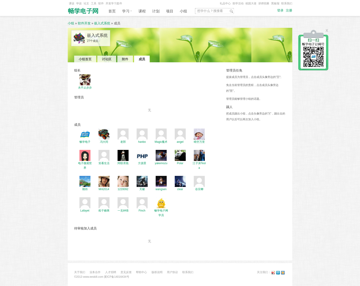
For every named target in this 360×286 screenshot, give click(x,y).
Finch (142, 210)
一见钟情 (123, 210)
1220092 (123, 189)
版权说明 (157, 272)
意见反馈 (126, 272)
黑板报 (275, 3)
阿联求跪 (123, 163)
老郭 (123, 141)
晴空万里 (199, 141)
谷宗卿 (199, 189)
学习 (127, 11)
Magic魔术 (161, 141)
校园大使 (250, 3)
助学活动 (238, 3)
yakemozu (161, 163)
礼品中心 (225, 3)
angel (180, 141)
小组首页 (85, 59)
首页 (112, 11)
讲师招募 (263, 3)
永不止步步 (85, 87)
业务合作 (95, 272)
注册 (289, 10)
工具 (93, 3)
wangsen (160, 189)
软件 (101, 3)
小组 (183, 11)
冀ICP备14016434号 (116, 276)
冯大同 (104, 141)
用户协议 (172, 272)
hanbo (142, 141)
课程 (142, 11)
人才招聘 (110, 272)
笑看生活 (104, 163)
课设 (71, 3)
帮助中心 (141, 272)
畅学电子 (84, 141)
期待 (85, 189)
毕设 (79, 3)
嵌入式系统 (102, 23)
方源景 (142, 163)
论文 (86, 3)
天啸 (142, 189)
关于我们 (79, 272)
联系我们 (286, 3)
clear (180, 189)
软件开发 (84, 23)
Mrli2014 (103, 189)
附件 (125, 59)
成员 (142, 59)
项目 (169, 11)
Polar (180, 163)
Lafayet (84, 210)
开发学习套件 (114, 3)
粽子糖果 (104, 210)
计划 (156, 11)
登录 (280, 10)
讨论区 (107, 59)
